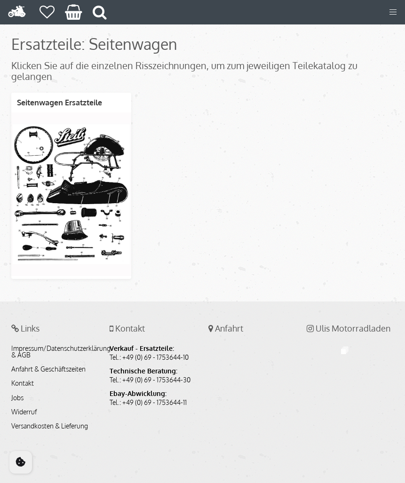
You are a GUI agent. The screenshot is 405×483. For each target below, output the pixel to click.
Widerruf (24, 412)
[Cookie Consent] (20, 462)
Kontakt (22, 383)
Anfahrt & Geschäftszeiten (48, 369)
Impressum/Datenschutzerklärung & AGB (54, 352)
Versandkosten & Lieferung (49, 426)
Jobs (17, 398)
